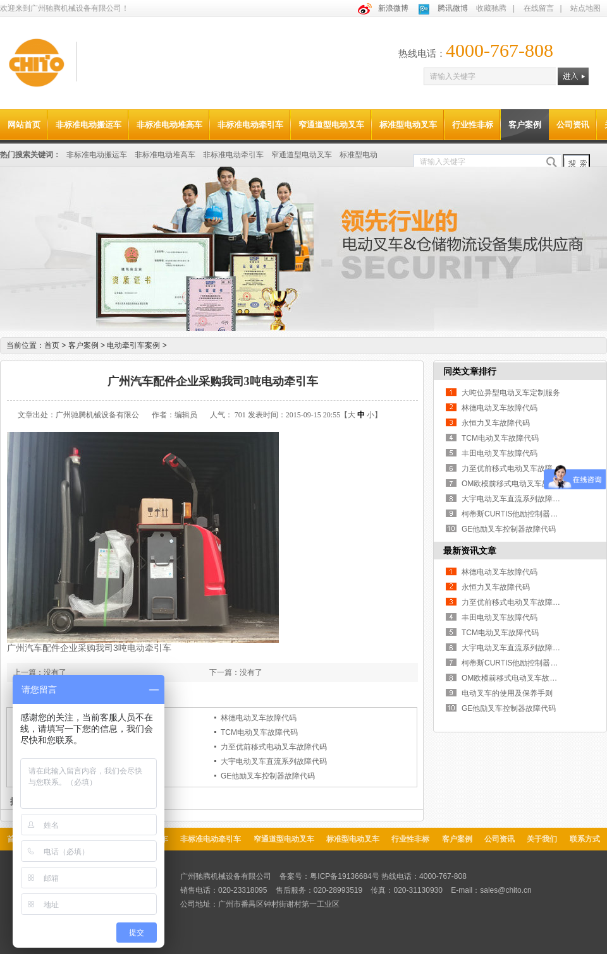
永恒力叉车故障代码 (496, 423)
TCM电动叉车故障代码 (259, 732)
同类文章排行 (469, 371)
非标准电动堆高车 (169, 124)
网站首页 (24, 124)
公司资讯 (572, 124)
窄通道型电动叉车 (331, 124)
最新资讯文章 (469, 551)
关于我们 (542, 839)
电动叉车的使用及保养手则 (507, 693)
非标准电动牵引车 (250, 124)
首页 (51, 345)
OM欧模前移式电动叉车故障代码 (517, 483)
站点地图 (585, 8)
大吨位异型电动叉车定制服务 (511, 392)
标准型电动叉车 (408, 124)
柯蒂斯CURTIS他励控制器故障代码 (521, 514)
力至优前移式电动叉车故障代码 (274, 746)
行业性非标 (472, 124)
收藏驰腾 (491, 8)
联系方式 (585, 839)
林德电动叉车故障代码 (259, 717)
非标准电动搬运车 (88, 124)
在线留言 (539, 8)
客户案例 (524, 124)
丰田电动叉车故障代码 (499, 453)
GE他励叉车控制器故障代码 (268, 776)
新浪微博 (393, 8)
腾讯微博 (453, 8)
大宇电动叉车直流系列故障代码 (274, 761)
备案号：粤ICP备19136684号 (329, 876)
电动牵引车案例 (136, 345)
